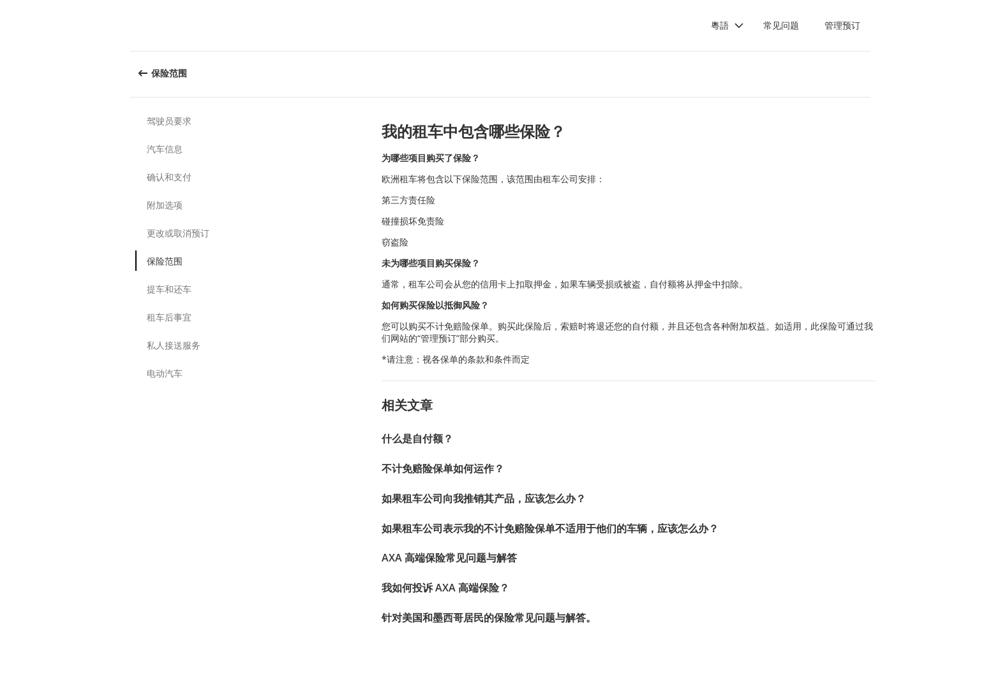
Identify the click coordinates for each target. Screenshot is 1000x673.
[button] (727, 25)
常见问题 (781, 25)
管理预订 (842, 25)
